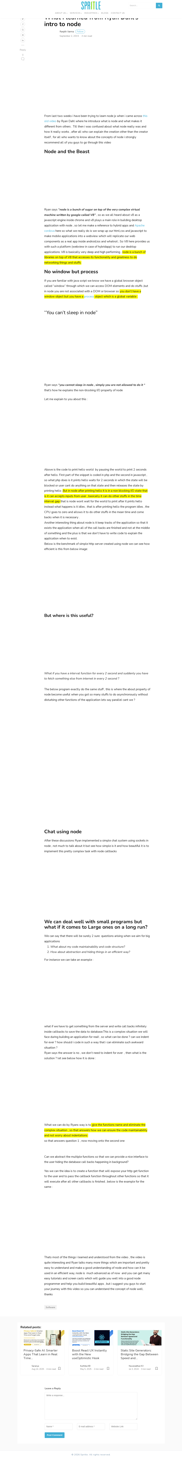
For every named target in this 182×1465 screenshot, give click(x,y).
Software (50, 1313)
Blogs (104, 13)
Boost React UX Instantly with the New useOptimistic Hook (89, 1361)
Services (75, 13)
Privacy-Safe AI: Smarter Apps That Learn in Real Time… (40, 1361)
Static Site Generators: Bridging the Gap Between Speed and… (139, 1361)
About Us (60, 13)
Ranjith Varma (72, 37)
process (89, 303)
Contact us (118, 13)
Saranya (35, 1372)
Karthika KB (85, 1372)
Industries (90, 13)
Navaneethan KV (136, 1372)
